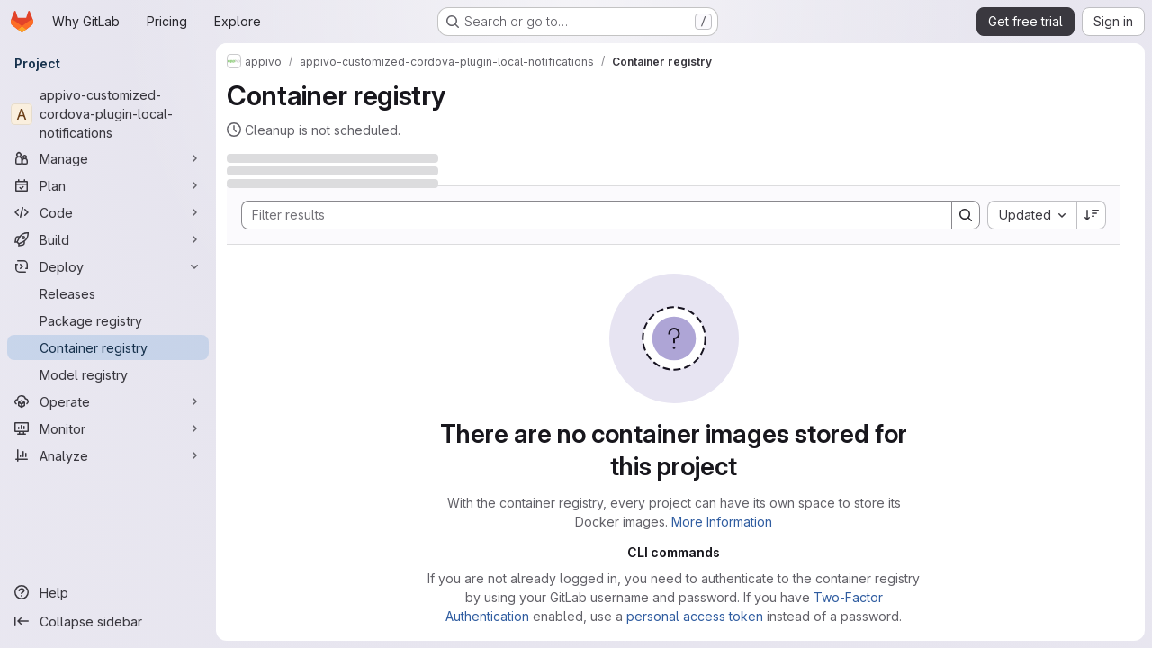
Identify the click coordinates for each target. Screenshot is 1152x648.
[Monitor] (108, 428)
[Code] (108, 212)
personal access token (694, 616)
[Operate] (108, 401)
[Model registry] (108, 374)
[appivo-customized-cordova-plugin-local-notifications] (108, 114)
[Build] (108, 239)
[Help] (108, 592)
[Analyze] (108, 455)
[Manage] (108, 158)
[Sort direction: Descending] (1091, 215)
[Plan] (108, 185)
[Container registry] (108, 347)
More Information (721, 521)
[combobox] (1031, 215)
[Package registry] (108, 320)
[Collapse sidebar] (108, 621)
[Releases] (108, 293)
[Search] (587, 215)
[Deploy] (108, 266)
